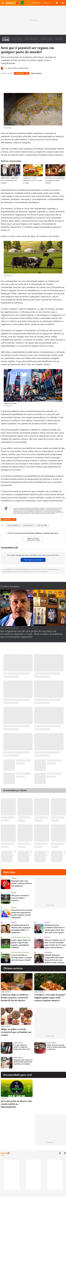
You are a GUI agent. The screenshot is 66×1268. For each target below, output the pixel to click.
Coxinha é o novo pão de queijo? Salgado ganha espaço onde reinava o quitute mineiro (49, 997)
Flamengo (14, 878)
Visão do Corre (42, 525)
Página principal (12, 3)
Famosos (14, 922)
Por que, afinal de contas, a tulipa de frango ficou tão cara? (21, 1047)
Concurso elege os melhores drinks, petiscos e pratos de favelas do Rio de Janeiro (14, 997)
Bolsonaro (48, 952)
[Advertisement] (50, 1062)
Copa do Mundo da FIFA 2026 (22, 3)
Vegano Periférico (13, 525)
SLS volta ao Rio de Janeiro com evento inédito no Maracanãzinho (16, 1104)
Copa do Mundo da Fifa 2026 (9, 628)
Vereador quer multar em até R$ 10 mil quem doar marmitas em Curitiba (22, 1062)
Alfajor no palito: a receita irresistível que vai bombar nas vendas (16, 1032)
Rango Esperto (28, 525)
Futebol (13, 893)
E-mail (57, 3)
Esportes (4, 1098)
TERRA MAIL (47, 3)
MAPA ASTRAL (35, 3)
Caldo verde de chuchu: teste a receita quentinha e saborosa (56, 1047)
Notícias (13, 907)
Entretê (47, 922)
